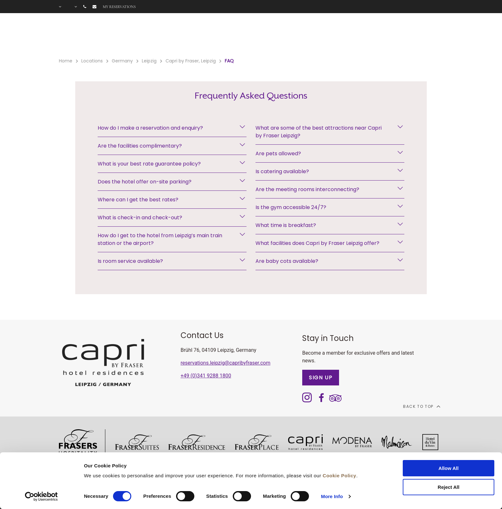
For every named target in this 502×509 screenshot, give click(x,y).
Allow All (449, 468)
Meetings (299, 35)
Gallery (370, 35)
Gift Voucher (257, 35)
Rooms (154, 35)
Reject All (448, 487)
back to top (421, 406)
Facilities (186, 35)
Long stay (336, 35)
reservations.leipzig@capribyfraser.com (226, 363)
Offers (219, 35)
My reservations (119, 6)
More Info (332, 496)
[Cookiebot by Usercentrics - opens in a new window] (41, 496)
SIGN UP (320, 377)
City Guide (407, 35)
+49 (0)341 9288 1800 (206, 376)
